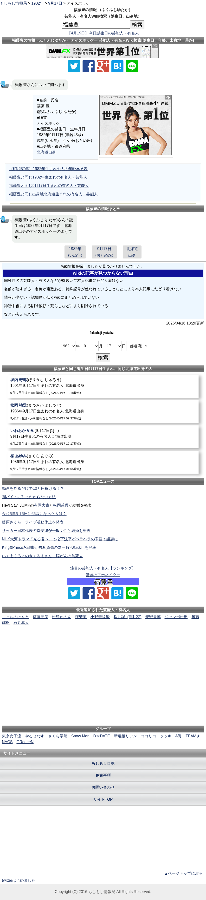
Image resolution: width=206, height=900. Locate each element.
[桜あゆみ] (103, 462)
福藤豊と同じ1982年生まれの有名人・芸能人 (48, 177)
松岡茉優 (61, 505)
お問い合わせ (103, 787)
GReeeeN (24, 742)
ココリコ (148, 736)
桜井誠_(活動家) (128, 617)
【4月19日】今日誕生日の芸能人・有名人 (103, 33)
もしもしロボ (103, 763)
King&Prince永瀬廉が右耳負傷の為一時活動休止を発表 (49, 547)
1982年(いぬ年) (75, 252)
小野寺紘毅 (100, 617)
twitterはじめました (18, 880)
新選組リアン (125, 736)
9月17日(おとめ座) (104, 252)
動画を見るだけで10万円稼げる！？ (33, 488)
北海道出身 (46, 152)
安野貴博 (153, 617)
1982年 (37, 3)
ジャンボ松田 (176, 617)
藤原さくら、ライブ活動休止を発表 (33, 522)
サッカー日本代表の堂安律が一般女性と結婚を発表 (46, 531)
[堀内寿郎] (103, 386)
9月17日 (55, 3)
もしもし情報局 (13, 3)
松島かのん (61, 617)
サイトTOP (103, 799)
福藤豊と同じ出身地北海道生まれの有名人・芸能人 (53, 194)
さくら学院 (57, 736)
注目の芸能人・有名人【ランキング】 (103, 568)
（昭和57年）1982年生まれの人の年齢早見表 (48, 169)
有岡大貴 (41, 505)
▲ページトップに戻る (183, 873)
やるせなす (34, 736)
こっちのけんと (15, 617)
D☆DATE (101, 736)
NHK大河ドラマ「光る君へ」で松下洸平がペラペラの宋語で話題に (60, 539)
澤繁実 (81, 617)
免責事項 (103, 775)
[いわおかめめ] (103, 436)
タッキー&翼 (171, 736)
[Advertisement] (103, 640)
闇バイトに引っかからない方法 (29, 497)
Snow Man (80, 736)
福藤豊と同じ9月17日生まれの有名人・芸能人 (49, 186)
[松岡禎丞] (103, 411)
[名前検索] (96, 25)
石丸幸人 (21, 623)
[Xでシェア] (74, 66)
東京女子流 (11, 736)
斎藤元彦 (40, 617)
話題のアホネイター (103, 575)
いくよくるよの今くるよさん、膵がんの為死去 (42, 556)
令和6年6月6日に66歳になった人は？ (34, 514)
